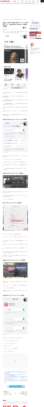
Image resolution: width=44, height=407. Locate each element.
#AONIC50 (7, 373)
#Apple (16, 19)
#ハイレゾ (25, 372)
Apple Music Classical (21, 92)
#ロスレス (10, 378)
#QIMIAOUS (11, 375)
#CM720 (8, 378)
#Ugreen (5, 378)
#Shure (23, 372)
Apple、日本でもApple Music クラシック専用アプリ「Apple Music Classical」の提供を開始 (22, 3)
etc (4, 3)
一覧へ (15, 393)
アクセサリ (6, 371)
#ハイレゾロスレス (24, 19)
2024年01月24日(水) (5, 19)
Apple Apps (7, 3)
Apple (3, 92)
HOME (2, 3)
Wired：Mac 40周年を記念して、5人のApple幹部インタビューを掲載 (23, 393)
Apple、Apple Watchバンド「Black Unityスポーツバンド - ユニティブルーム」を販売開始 (8, 393)
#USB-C (5, 373)
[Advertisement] (22, 10)
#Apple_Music (19, 19)
